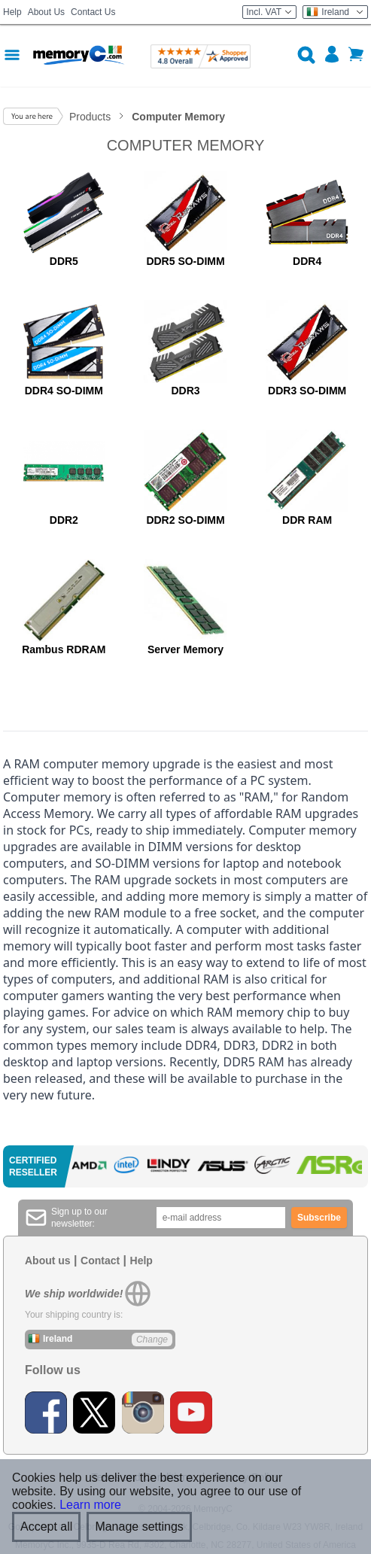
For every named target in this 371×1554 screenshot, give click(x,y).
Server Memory (185, 649)
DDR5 (64, 261)
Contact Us (93, 12)
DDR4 (307, 261)
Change (152, 1339)
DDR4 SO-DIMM (64, 391)
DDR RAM (307, 520)
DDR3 (185, 391)
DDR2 (64, 520)
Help (12, 12)
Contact (100, 1260)
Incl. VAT (269, 12)
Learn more (90, 1504)
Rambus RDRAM (63, 649)
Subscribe (319, 1217)
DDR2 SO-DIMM (185, 520)
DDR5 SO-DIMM (185, 261)
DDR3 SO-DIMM (307, 391)
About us (48, 1260)
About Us (46, 12)
